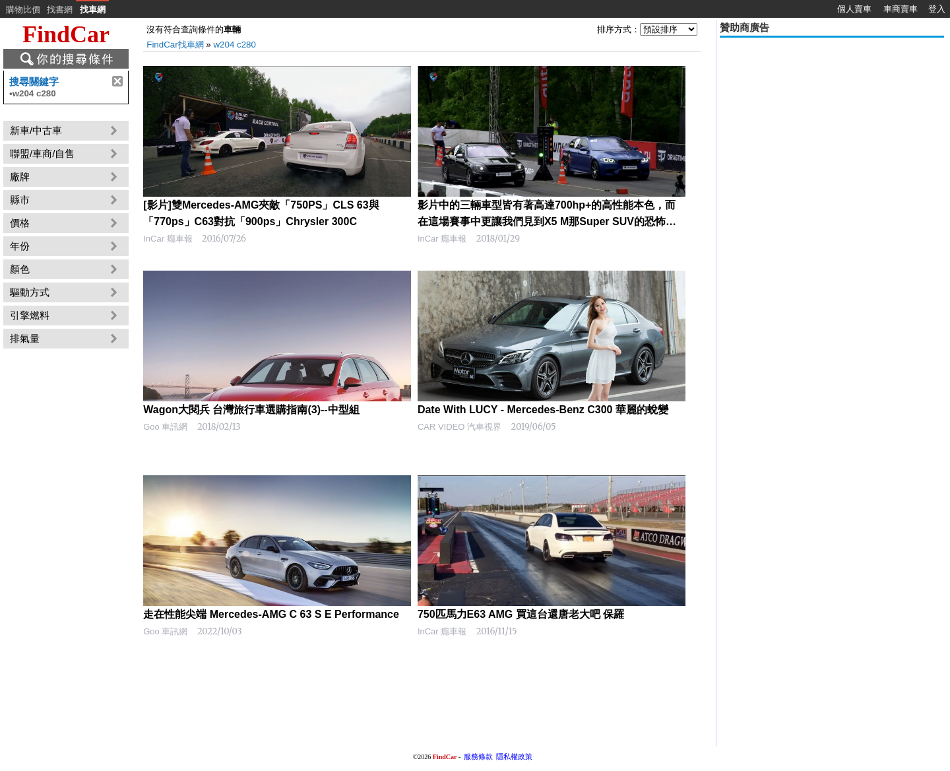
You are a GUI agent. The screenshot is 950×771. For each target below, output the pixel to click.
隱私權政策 (514, 756)
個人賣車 (854, 9)
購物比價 (23, 10)
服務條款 (478, 756)
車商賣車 (900, 9)
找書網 (60, 10)
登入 (936, 9)
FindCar (66, 34)
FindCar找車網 (174, 45)
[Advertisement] (832, 133)
